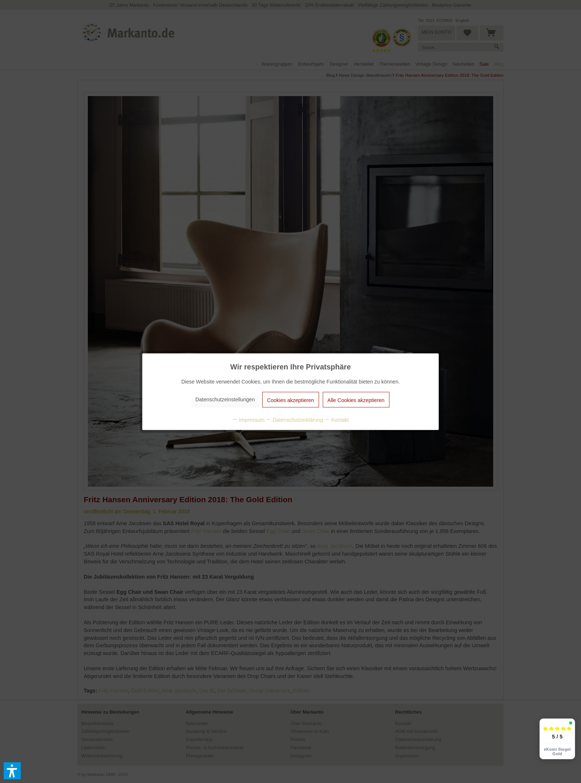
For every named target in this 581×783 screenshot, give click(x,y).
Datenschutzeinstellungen (225, 399)
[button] (12, 770)
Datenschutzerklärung (294, 419)
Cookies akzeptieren (290, 400)
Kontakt (337, 419)
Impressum (248, 419)
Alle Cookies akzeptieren (356, 400)
